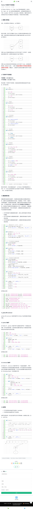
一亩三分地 (12, 458)
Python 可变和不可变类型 (20, 458)
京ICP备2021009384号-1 (17, 503)
